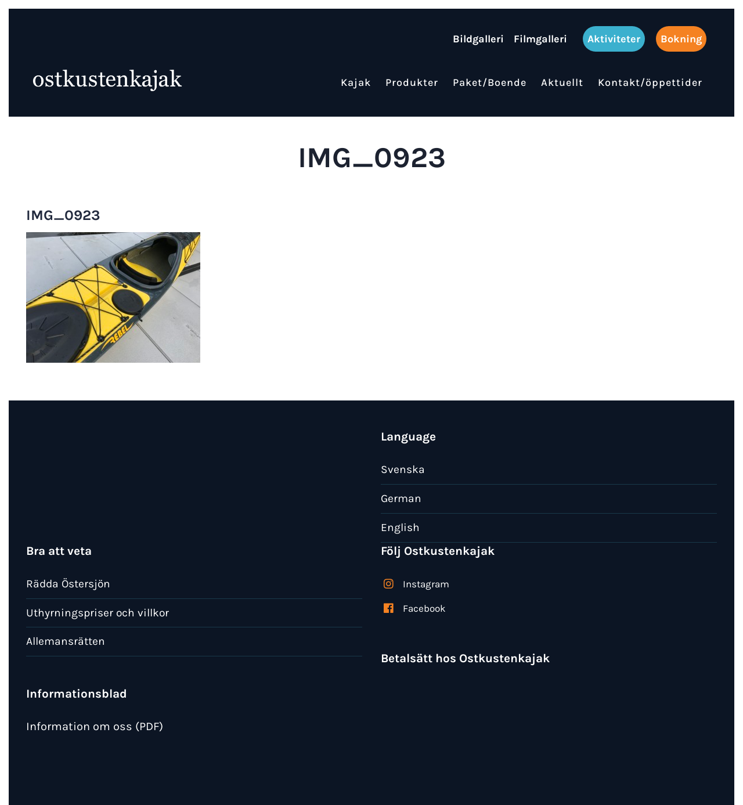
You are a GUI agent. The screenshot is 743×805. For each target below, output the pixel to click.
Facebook (424, 608)
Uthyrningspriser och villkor (97, 612)
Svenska (403, 469)
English (400, 527)
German (401, 498)
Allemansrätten (65, 641)
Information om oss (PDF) (94, 726)
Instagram (426, 584)
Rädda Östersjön (68, 583)
